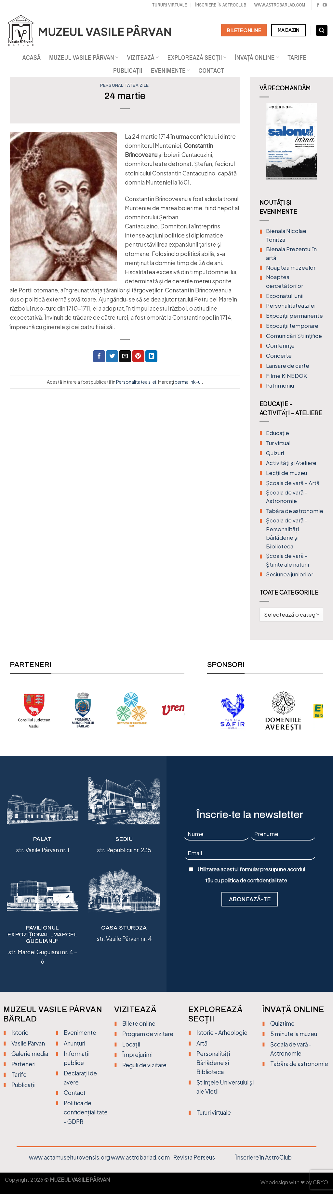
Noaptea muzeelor (290, 267)
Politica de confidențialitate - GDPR (86, 1112)
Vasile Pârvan (28, 1043)
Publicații (127, 70)
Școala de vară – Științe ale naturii (287, 560)
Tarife (296, 57)
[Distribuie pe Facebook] (99, 356)
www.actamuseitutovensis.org (69, 1157)
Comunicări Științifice (294, 335)
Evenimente (170, 70)
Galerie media (29, 1053)
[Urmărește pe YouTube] (325, 5)
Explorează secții (197, 57)
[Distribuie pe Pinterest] (138, 356)
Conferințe (280, 345)
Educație (277, 433)
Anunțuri (74, 1043)
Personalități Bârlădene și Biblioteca (213, 1062)
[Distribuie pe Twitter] (112, 356)
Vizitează (143, 57)
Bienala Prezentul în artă (291, 253)
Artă (201, 1043)
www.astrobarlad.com (279, 5)
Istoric (19, 1032)
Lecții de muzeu (286, 472)
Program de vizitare (147, 1033)
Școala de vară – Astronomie (287, 497)
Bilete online (138, 1023)
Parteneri (23, 1064)
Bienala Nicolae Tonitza (286, 235)
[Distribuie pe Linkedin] (151, 356)
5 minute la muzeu (293, 1033)
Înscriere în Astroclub (220, 5)
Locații (131, 1044)
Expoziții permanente (294, 315)
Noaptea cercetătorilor (284, 281)
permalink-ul (188, 382)
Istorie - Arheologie (221, 1032)
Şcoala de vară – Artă (293, 483)
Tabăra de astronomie (294, 510)
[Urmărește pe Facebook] (318, 5)
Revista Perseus (194, 1157)
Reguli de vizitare (144, 1065)
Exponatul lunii (284, 295)
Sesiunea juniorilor (289, 574)
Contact (211, 70)
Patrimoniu (280, 385)
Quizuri (275, 453)
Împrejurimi (137, 1054)
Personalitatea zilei (125, 85)
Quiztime (282, 1023)
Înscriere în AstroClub (263, 1157)
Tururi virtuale (169, 5)
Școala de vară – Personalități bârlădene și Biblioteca (287, 533)
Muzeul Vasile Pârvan (83, 57)
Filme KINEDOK (286, 375)
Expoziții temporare (292, 325)
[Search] (321, 30)
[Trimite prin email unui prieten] (125, 356)
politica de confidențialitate (254, 880)
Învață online (257, 57)
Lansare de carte (287, 365)
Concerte (279, 355)
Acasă (31, 57)
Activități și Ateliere (291, 462)
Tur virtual (278, 443)
